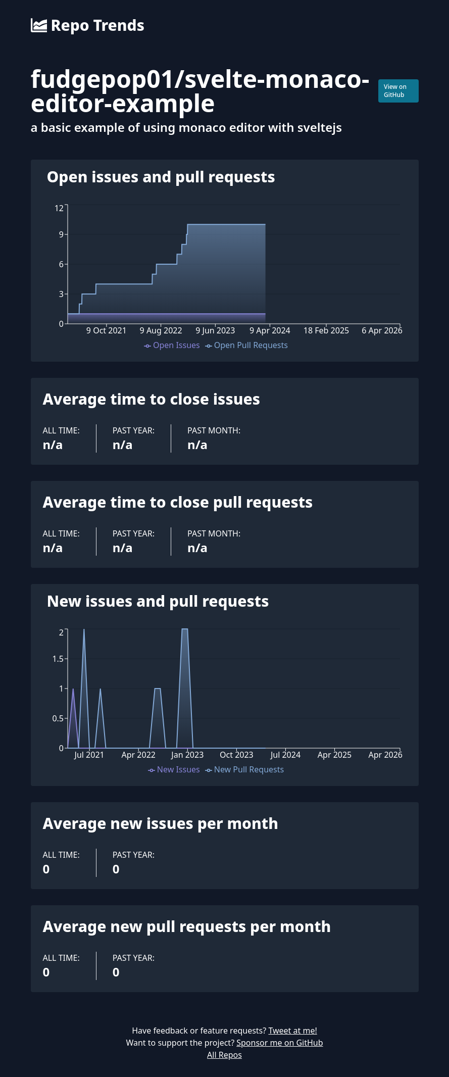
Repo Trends (87, 25)
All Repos (224, 1054)
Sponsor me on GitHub (279, 1042)
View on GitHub (395, 90)
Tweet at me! (292, 1030)
